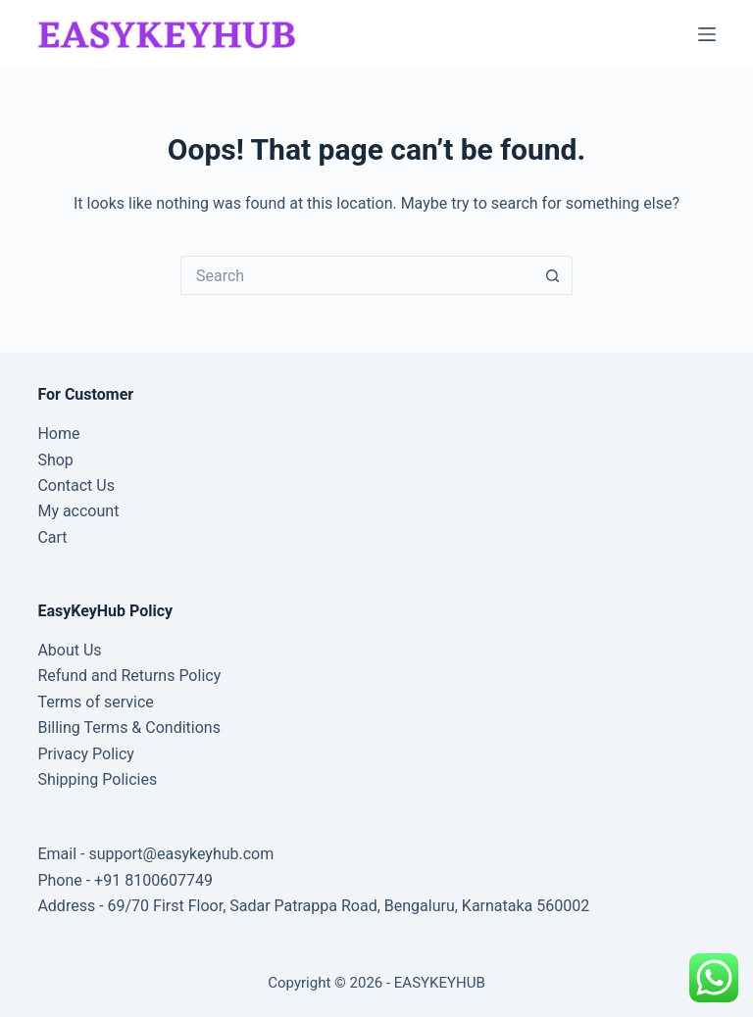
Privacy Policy (85, 754)
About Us (69, 650)
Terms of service (95, 702)
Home (58, 433)
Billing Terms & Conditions (129, 727)
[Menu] (707, 34)
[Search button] (553, 275)
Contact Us (76, 485)
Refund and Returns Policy (129, 675)
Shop (55, 460)
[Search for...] (356, 275)
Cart (52, 537)
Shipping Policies (97, 779)
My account (78, 511)
